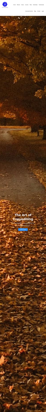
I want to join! (23, 229)
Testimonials (41, 4)
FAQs (31, 4)
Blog (35, 11)
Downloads (35, 4)
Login (43, 11)
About (22, 4)
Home (14, 4)
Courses (26, 4)
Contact (38, 11)
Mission (18, 4)
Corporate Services (29, 11)
